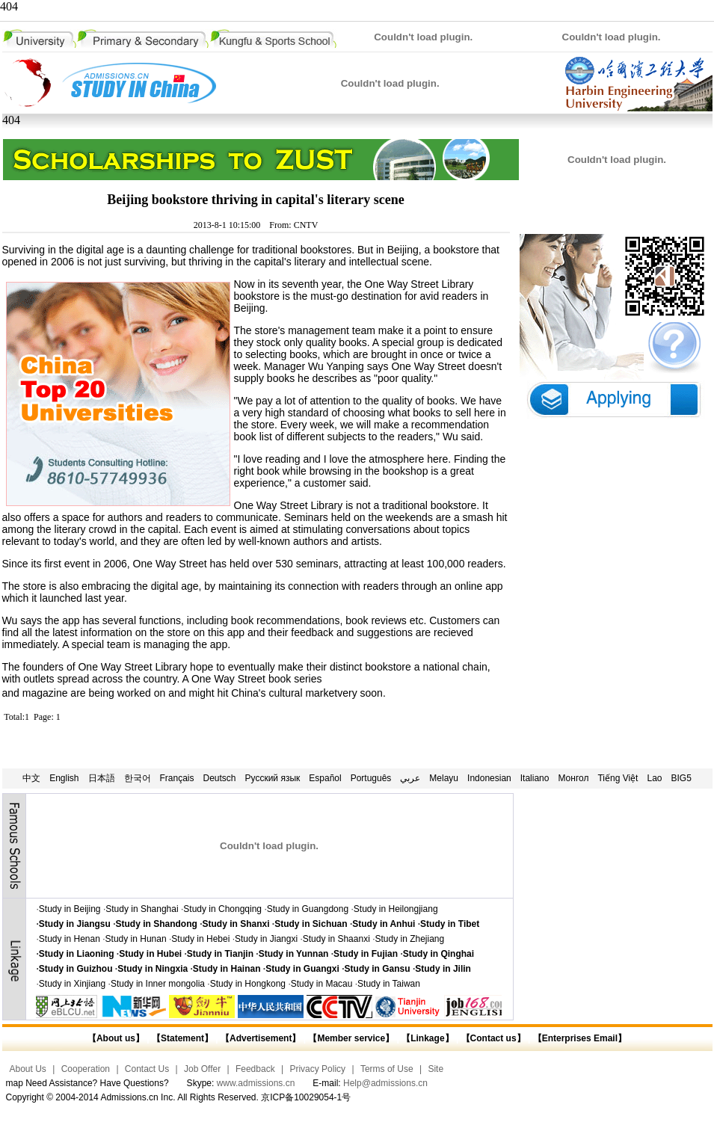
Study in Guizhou (76, 969)
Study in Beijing (70, 909)
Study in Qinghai (438, 954)
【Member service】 (351, 1038)
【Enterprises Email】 (580, 1038)
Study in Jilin (443, 969)
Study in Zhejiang (409, 939)
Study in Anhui (383, 924)
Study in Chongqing (222, 909)
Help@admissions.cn (385, 1083)
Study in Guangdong (307, 909)
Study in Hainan (227, 969)
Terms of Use (386, 1069)
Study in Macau (322, 984)
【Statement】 (182, 1038)
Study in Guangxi (302, 969)
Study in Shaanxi (336, 939)
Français (177, 778)
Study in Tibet (449, 924)
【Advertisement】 (261, 1038)
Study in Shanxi (236, 924)
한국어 (137, 778)
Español (325, 778)
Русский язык (273, 778)
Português (371, 778)
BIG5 (681, 778)
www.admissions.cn (256, 1083)
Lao (654, 778)
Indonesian (489, 778)
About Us (28, 1069)
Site (435, 1069)
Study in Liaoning (76, 954)
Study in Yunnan (294, 954)
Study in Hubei (150, 954)
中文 (31, 778)
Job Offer (202, 1069)
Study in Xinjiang (72, 984)
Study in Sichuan (310, 924)
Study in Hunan (136, 939)
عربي (410, 778)
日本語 (101, 778)
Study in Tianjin (220, 954)
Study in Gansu (377, 969)
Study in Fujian (365, 954)
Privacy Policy (317, 1069)
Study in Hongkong (248, 984)
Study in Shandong (156, 924)
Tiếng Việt (617, 778)
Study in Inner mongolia (158, 984)
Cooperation (85, 1069)
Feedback (255, 1069)
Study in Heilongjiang (396, 909)
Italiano (535, 778)
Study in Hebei (200, 939)
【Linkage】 (427, 1038)
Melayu (443, 778)
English (64, 778)
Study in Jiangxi (266, 939)
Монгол (573, 778)
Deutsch (219, 778)
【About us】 (115, 1038)
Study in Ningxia (152, 969)
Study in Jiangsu (75, 924)
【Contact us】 (491, 1038)
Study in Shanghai (141, 909)
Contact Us (147, 1069)
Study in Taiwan (388, 984)
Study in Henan (69, 939)
